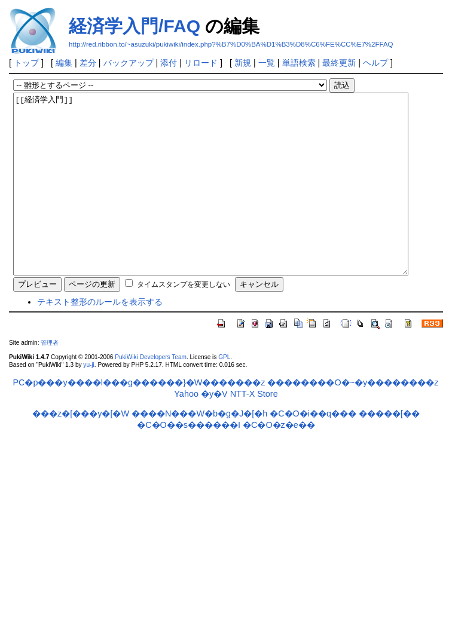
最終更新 (339, 63)
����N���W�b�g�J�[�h (199, 449)
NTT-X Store (254, 429)
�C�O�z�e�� (279, 460)
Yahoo (186, 429)
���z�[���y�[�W (80, 449)
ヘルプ (375, 63)
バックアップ (128, 63)
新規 (242, 63)
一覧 (266, 63)
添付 (168, 63)
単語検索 (299, 63)
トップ (26, 63)
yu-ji (88, 400)
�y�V (214, 429)
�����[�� (389, 449)
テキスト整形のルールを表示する (100, 337)
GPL (224, 393)
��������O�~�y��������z (352, 418)
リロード (201, 63)
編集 (64, 63)
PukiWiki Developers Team (151, 393)
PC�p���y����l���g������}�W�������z (139, 418)
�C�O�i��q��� (313, 449)
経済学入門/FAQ (134, 26)
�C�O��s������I (188, 460)
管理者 (50, 378)
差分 (88, 63)
